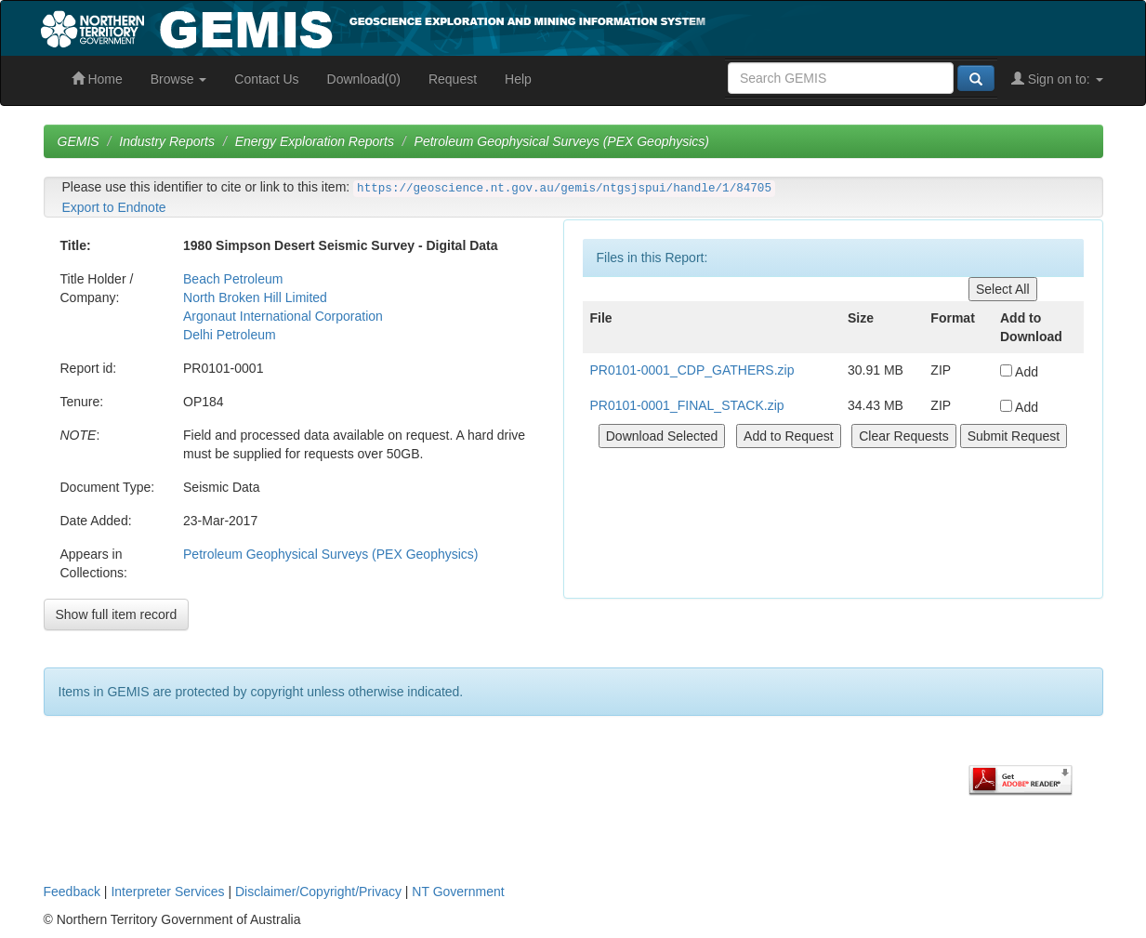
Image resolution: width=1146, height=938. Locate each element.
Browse (179, 79)
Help (518, 79)
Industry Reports (167, 141)
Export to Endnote (114, 207)
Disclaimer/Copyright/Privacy (318, 891)
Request (452, 79)
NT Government (458, 891)
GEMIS (78, 141)
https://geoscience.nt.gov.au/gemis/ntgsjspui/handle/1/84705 (564, 188)
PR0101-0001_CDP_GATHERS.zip (692, 370)
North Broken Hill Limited (255, 297)
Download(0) (364, 79)
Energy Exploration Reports (314, 141)
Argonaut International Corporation (283, 316)
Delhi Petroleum (229, 334)
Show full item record (117, 614)
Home (97, 79)
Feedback (72, 891)
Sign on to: (1057, 79)
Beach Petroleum (233, 278)
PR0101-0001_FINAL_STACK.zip (687, 405)
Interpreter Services (167, 891)
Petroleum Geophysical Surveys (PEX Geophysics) (562, 141)
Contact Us (266, 79)
